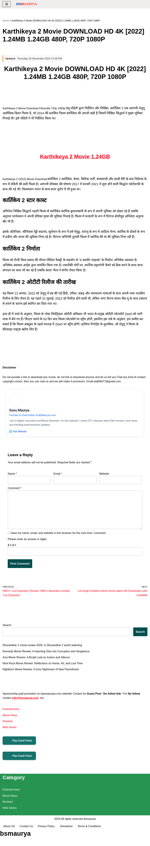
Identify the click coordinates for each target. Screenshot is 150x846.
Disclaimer (67, 842)
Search (7, 627)
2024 (57, 835)
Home (6, 20)
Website (104, 475)
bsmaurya (90, 835)
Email (57, 475)
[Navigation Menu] (7, 4)
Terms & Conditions (90, 842)
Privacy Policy (47, 842)
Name (12, 475)
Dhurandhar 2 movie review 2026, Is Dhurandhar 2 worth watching (43, 647)
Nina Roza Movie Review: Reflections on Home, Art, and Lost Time (43, 666)
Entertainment (11, 712)
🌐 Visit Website (18, 432)
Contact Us (26, 842)
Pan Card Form (19, 744)
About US (9, 842)
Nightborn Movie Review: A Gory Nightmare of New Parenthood (41, 672)
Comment (14, 490)
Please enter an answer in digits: (27, 541)
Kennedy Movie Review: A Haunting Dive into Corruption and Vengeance (47, 653)
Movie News (10, 718)
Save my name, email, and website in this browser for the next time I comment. (58, 535)
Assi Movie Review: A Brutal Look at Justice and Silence (37, 659)
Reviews (8, 724)
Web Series (10, 730)
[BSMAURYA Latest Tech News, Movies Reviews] (26, 4)
